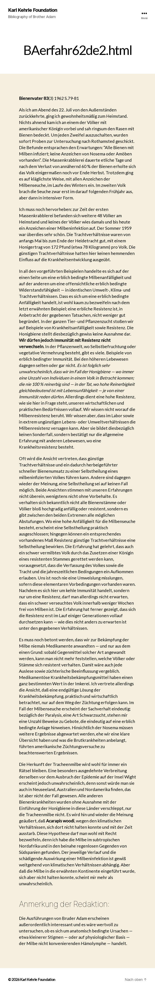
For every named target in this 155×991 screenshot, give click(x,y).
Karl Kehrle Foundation (32, 10)
